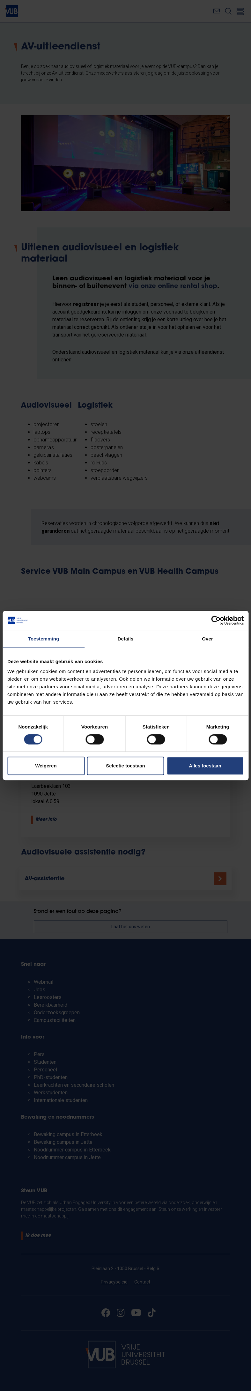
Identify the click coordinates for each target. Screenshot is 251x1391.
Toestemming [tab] (43, 638)
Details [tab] (126, 638)
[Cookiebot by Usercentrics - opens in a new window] (216, 620)
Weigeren (45, 765)
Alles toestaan (205, 765)
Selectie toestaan (125, 765)
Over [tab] (207, 638)
